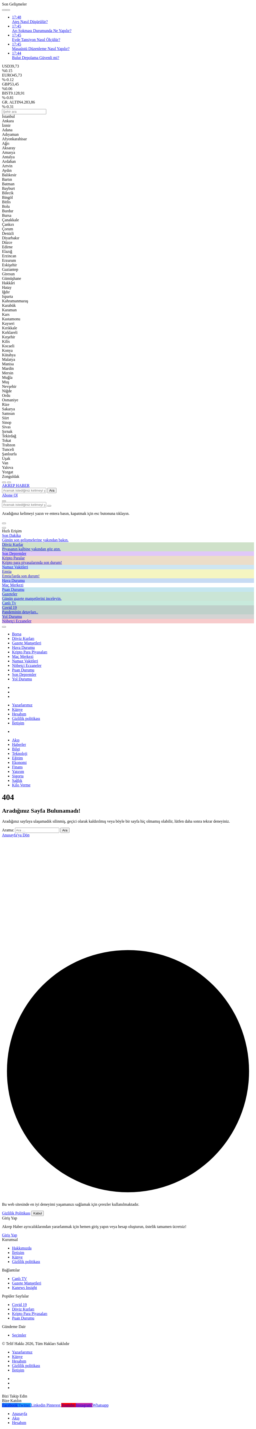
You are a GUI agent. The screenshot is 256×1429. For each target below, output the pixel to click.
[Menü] (4, 482)
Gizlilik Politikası (16, 1213)
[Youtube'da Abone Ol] (68, 1405)
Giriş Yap (9, 1235)
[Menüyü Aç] (9, 482)
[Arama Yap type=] (49, 506)
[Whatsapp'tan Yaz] (100, 1405)
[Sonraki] (8, 10)
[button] (4, 523)
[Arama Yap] (4, 501)
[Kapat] (4, 528)
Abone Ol (10, 495)
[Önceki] (4, 10)
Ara (51, 490)
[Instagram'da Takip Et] (84, 1405)
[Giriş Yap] (4, 627)
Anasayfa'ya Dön (16, 835)
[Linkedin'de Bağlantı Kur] (38, 1405)
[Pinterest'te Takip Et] (53, 1405)
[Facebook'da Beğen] (10, 1405)
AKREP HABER (16, 485)
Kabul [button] (37, 1213)
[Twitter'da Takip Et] (24, 1405)
